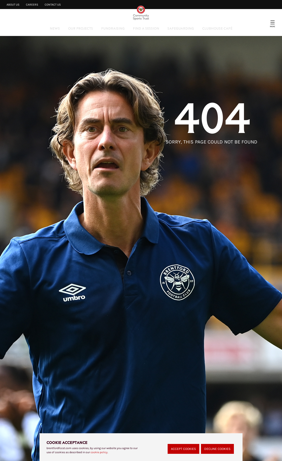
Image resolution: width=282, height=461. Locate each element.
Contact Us (53, 4)
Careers (32, 4)
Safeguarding (180, 28)
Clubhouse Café (217, 28)
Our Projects (80, 28)
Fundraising (113, 28)
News (55, 28)
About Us (13, 4)
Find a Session (146, 28)
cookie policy (99, 452)
